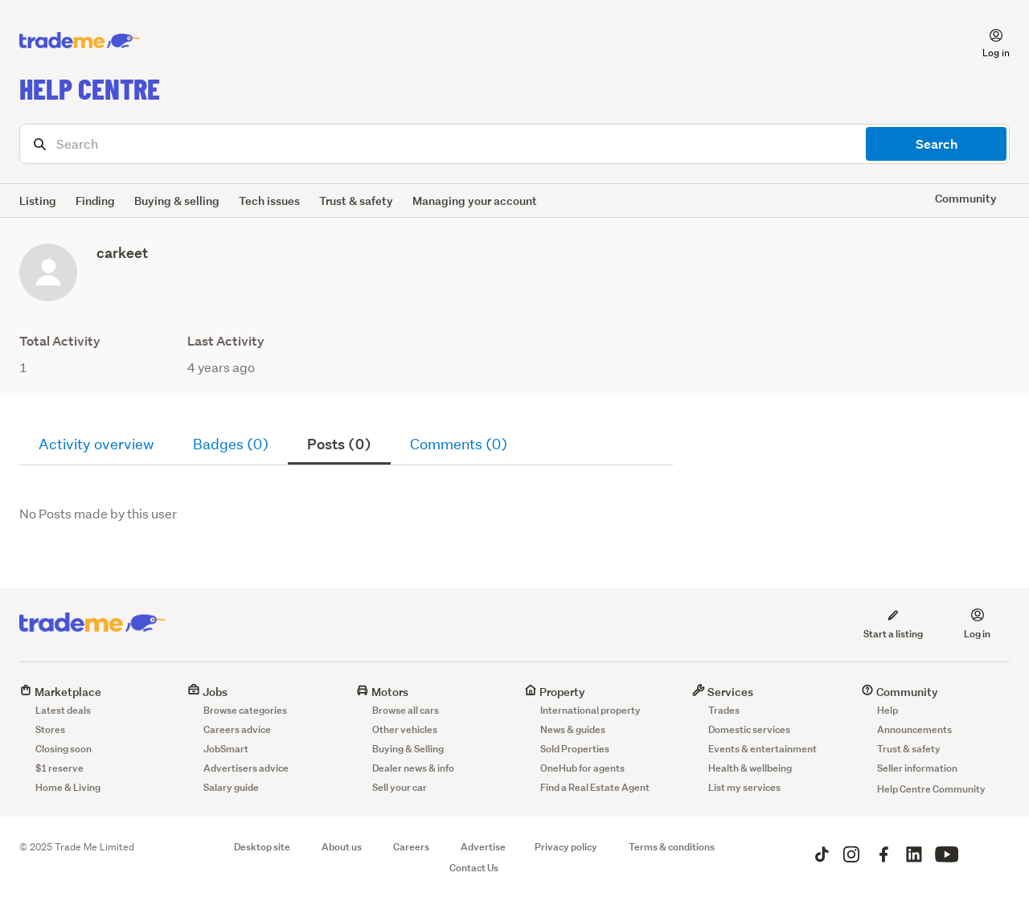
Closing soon (63, 749)
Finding (95, 200)
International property (590, 710)
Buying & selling (176, 200)
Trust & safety (356, 200)
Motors (382, 691)
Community (899, 691)
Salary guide (231, 787)
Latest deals (63, 710)
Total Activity (59, 341)
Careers (411, 847)
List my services (744, 787)
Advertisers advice (246, 768)
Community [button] (966, 198)
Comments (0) (458, 444)
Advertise (483, 847)
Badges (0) (231, 444)
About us (342, 847)
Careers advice (237, 729)
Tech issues (269, 200)
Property (554, 691)
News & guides (572, 729)
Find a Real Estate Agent (595, 787)
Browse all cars (405, 710)
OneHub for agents (582, 768)
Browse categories (245, 710)
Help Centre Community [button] (931, 789)
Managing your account (474, 200)
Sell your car (399, 787)
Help (887, 710)
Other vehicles (404, 729)
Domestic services (749, 729)
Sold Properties (574, 749)
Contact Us (473, 867)
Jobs (207, 691)
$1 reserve (59, 768)
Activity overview (96, 444)
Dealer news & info (413, 768)
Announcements (914, 729)
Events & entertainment (762, 749)
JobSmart (225, 749)
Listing (37, 200)
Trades (724, 710)
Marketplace (60, 691)
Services (722, 691)
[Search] (514, 144)
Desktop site (262, 847)
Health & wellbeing (750, 768)
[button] (986, 41)
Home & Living (67, 787)
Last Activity (225, 341)
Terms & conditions (672, 847)
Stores (50, 729)
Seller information (917, 768)
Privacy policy (566, 847)
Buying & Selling (408, 749)
